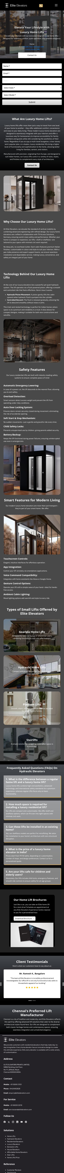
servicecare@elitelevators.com (20, 1109)
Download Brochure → (24, 918)
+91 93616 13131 (16, 1084)
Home (32, 44)
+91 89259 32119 (16, 1105)
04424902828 (15, 1089)
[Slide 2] (34, 1000)
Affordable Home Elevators (17, 1152)
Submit (32, 102)
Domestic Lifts (12, 1147)
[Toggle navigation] (56, 5)
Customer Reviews (14, 1170)
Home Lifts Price (13, 1157)
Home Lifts (11, 1136)
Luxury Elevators (13, 1144)
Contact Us (32, 55)
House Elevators (13, 1149)
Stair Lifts (11, 1155)
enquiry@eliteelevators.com (19, 1093)
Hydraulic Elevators (14, 1139)
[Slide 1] (30, 1000)
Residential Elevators (15, 1141)
